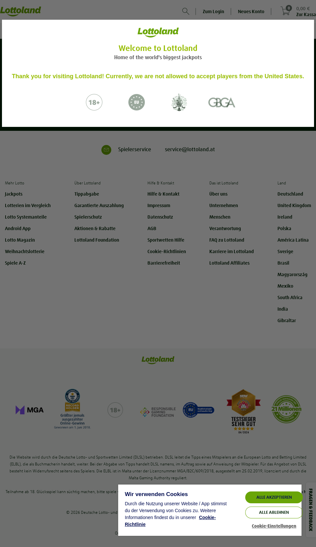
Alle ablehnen (274, 512)
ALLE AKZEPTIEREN (274, 497)
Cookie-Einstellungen (274, 526)
